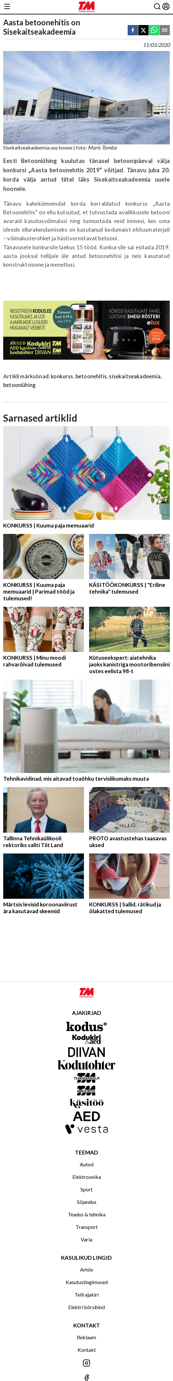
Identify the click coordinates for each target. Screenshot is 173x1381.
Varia (86, 1239)
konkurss (62, 376)
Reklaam (86, 1337)
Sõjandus (86, 1202)
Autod (87, 1164)
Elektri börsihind (86, 1307)
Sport (86, 1189)
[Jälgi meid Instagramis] (86, 1363)
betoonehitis (91, 376)
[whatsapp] (154, 30)
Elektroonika (86, 1177)
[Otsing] (157, 7)
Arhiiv (86, 1269)
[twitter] (143, 30)
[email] (164, 30)
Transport (87, 1227)
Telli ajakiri (87, 1294)
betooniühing (19, 385)
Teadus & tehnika (86, 1214)
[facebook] (133, 30)
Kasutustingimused (87, 1282)
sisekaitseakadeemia (134, 376)
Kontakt (86, 1350)
